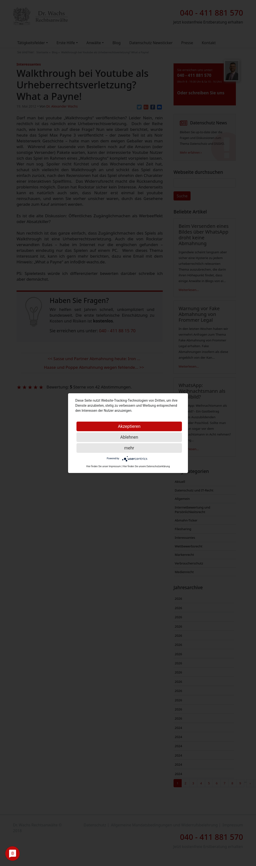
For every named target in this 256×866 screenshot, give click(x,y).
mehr (129, 447)
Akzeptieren (129, 426)
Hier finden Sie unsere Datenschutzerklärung (146, 466)
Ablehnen (129, 437)
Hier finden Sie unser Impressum (103, 466)
